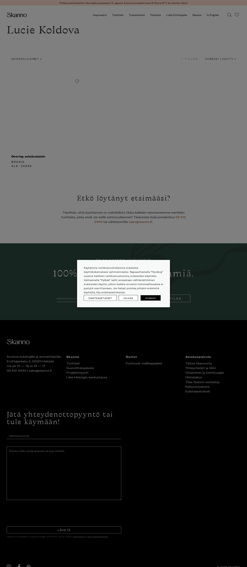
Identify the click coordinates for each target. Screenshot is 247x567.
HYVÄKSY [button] (150, 298)
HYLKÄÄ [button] (128, 298)
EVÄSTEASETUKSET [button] (100, 298)
